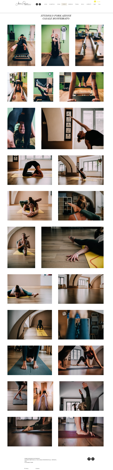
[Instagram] (37, 4)
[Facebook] (40, 4)
